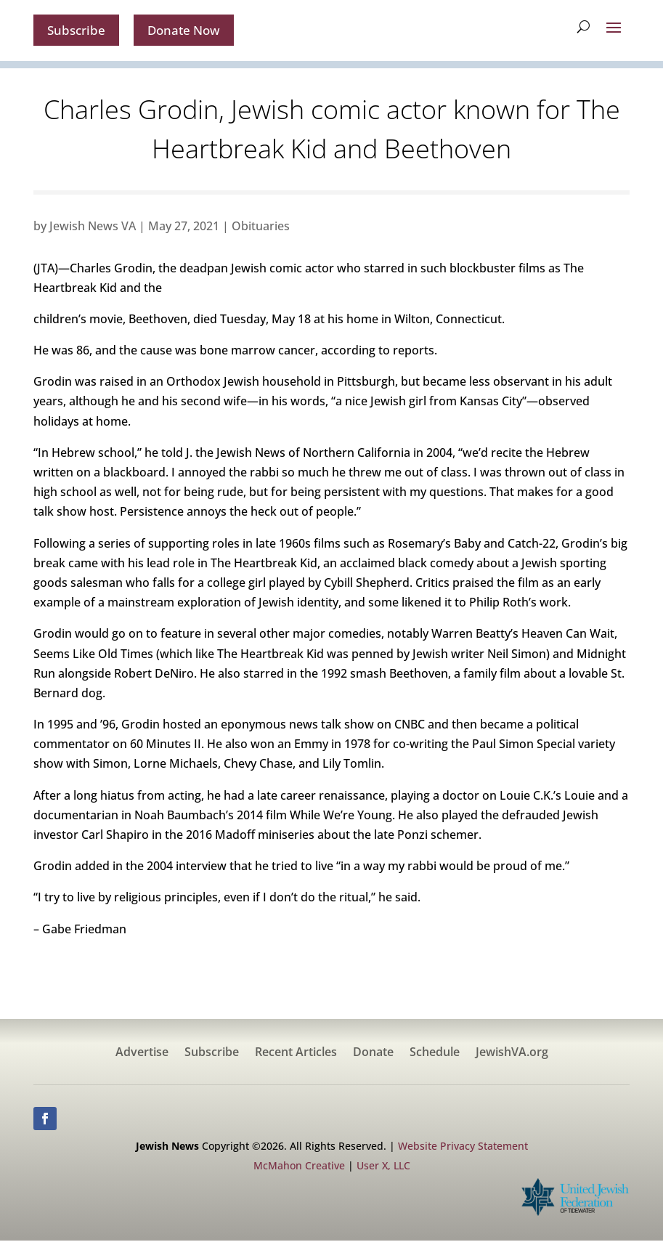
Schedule (435, 1054)
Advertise (141, 1054)
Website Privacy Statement (463, 1147)
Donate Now (190, 30)
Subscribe (78, 30)
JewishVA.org (512, 1054)
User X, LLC (383, 1167)
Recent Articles (296, 1054)
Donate (373, 1054)
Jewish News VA (92, 227)
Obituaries (261, 227)
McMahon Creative (299, 1167)
